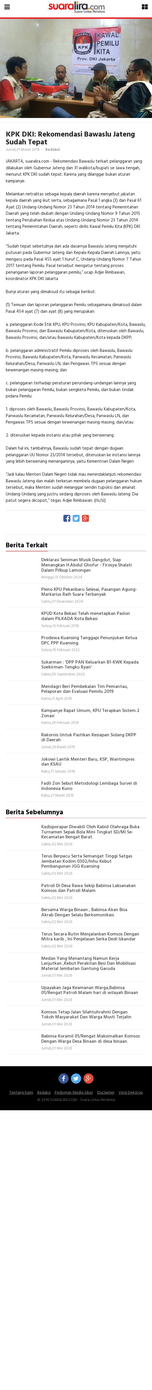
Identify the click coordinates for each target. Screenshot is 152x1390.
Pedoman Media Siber (74, 1093)
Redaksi (44, 1093)
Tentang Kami (21, 1093)
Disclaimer (106, 1093)
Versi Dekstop (131, 1093)
